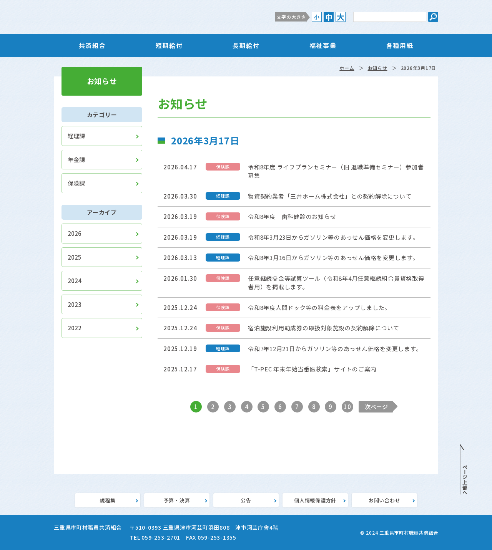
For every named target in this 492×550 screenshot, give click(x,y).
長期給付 (246, 45)
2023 (74, 304)
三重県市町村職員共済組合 (132, 17)
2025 (74, 257)
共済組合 (92, 45)
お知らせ (377, 68)
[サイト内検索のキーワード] (389, 17)
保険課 (76, 183)
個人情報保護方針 (315, 500)
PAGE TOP (463, 469)
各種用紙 (399, 45)
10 (347, 407)
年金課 (76, 160)
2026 (74, 233)
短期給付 (169, 45)
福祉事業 (322, 45)
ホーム (346, 68)
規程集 (107, 500)
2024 (74, 281)
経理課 (76, 136)
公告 (246, 500)
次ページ (376, 407)
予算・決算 (177, 500)
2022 (74, 328)
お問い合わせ (385, 500)
